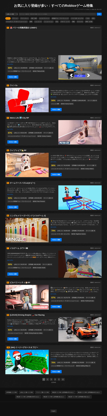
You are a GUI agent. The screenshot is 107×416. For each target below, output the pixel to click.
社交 (57, 21)
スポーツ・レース (65, 21)
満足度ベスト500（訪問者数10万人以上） (63, 392)
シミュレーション (48, 21)
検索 (99, 14)
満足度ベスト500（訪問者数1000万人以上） (28, 396)
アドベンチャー (24, 18)
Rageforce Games (81, 234)
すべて (8, 18)
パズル (87, 18)
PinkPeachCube (89, 301)
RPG (93, 18)
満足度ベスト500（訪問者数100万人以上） (89, 392)
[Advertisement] (53, 42)
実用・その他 (89, 21)
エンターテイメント (44, 18)
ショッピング (38, 21)
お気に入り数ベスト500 (26, 392)
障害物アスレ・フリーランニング (60, 18)
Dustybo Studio (41, 267)
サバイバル (80, 21)
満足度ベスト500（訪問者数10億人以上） (79, 396)
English (53, 411)
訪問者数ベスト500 (11, 392)
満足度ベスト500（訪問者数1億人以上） (54, 396)
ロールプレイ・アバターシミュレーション (16, 21)
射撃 (31, 21)
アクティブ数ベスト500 (42, 392)
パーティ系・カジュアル (77, 18)
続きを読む (10, 64)
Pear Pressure (41, 201)
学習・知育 (34, 18)
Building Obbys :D (85, 365)
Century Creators (46, 136)
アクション (15, 18)
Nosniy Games (69, 103)
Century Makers (89, 168)
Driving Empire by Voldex (35, 333)
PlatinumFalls (40, 71)
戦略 (73, 21)
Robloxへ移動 (13, 77)
